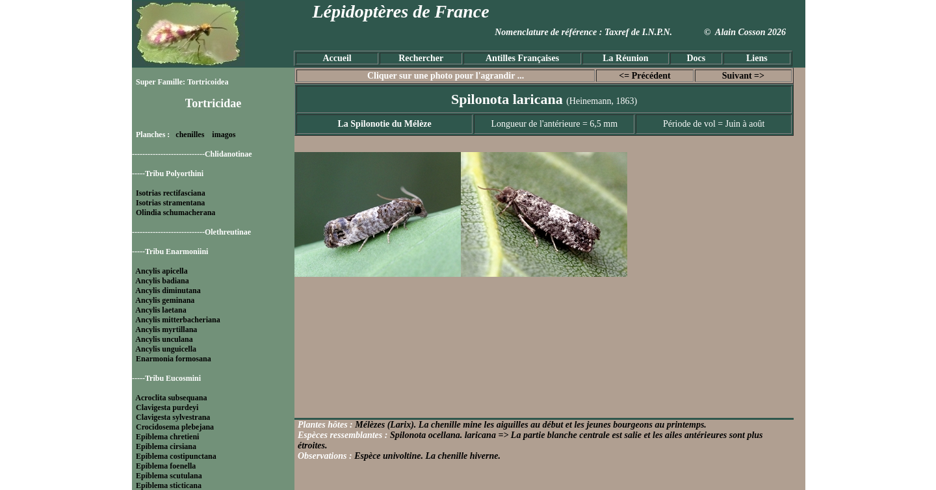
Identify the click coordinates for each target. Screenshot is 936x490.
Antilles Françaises (522, 58)
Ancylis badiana (161, 280)
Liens (757, 58)
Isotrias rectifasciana (170, 193)
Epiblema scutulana (169, 475)
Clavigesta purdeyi (167, 407)
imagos (223, 134)
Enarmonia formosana (173, 358)
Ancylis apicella (161, 271)
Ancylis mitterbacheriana (177, 319)
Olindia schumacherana (175, 212)
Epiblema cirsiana (166, 446)
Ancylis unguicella (165, 349)
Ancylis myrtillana (166, 329)
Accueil (336, 58)
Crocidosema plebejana (175, 427)
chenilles (190, 134)
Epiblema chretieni (167, 436)
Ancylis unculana (163, 339)
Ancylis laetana (160, 310)
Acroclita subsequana (171, 397)
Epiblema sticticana (169, 485)
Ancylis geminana (164, 300)
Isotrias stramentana (170, 202)
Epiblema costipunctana (176, 456)
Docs (695, 58)
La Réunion (625, 58)
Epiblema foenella (166, 466)
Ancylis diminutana (167, 290)
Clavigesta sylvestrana (173, 417)
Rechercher (420, 58)
